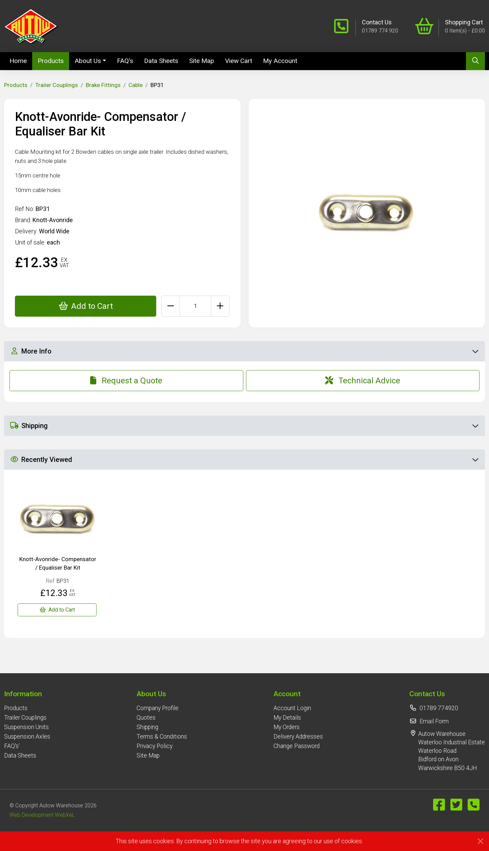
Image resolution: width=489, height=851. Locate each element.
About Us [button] (88, 61)
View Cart (238, 61)
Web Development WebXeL (42, 815)
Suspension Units (26, 727)
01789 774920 (439, 708)
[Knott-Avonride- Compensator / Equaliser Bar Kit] (57, 609)
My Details (287, 717)
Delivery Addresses (298, 736)
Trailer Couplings (56, 85)
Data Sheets (161, 61)
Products (51, 61)
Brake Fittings (103, 85)
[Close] (480, 841)
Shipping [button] (244, 426)
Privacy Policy (154, 746)
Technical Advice (362, 380)
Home (20, 60)
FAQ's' (12, 746)
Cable (135, 85)
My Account (280, 61)
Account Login (292, 708)
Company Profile (158, 708)
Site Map (201, 61)
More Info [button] (244, 351)
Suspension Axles (27, 736)
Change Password (296, 746)
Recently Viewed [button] (244, 459)
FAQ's (125, 61)
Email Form (434, 721)
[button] (27, 693)
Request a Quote (126, 380)
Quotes (146, 717)
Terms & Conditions (162, 736)
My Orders (286, 727)
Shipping (147, 727)
